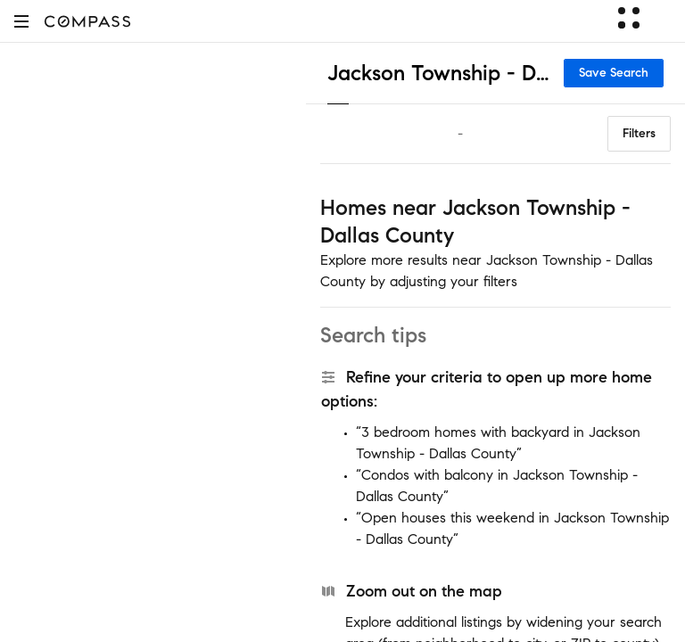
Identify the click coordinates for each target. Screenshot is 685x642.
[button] (21, 21)
